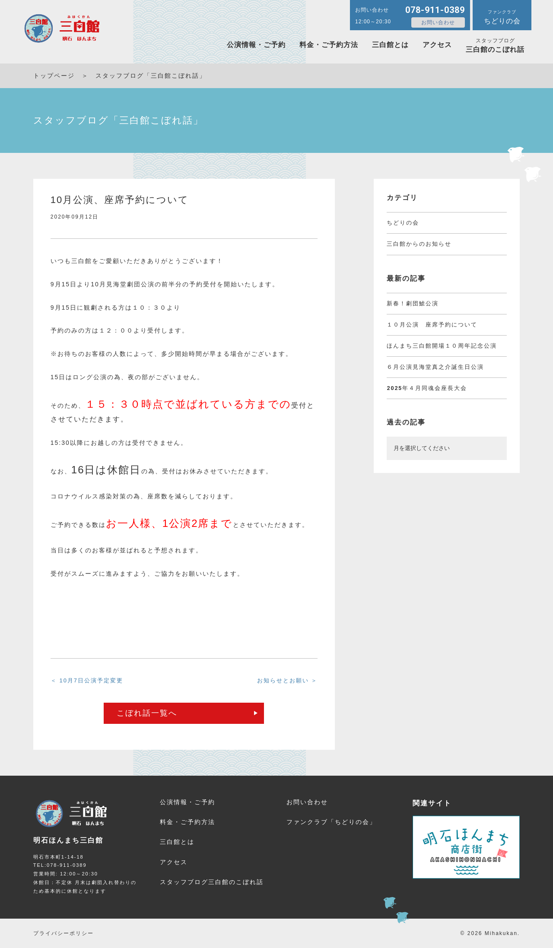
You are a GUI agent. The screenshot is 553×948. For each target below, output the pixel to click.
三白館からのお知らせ (419, 244)
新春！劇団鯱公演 (413, 303)
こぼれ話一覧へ (147, 713)
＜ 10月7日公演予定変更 (87, 680)
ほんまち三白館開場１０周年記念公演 (442, 345)
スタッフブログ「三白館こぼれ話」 (150, 75)
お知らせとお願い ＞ (287, 680)
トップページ (54, 75)
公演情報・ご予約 (256, 44)
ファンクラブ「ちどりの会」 (331, 821)
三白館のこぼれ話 (495, 45)
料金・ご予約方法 (328, 44)
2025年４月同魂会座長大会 (427, 388)
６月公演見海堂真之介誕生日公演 (435, 367)
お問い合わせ (438, 22)
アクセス (437, 44)
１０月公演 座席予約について (432, 324)
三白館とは (390, 44)
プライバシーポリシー (63, 933)
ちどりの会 (403, 222)
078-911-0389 (435, 10)
